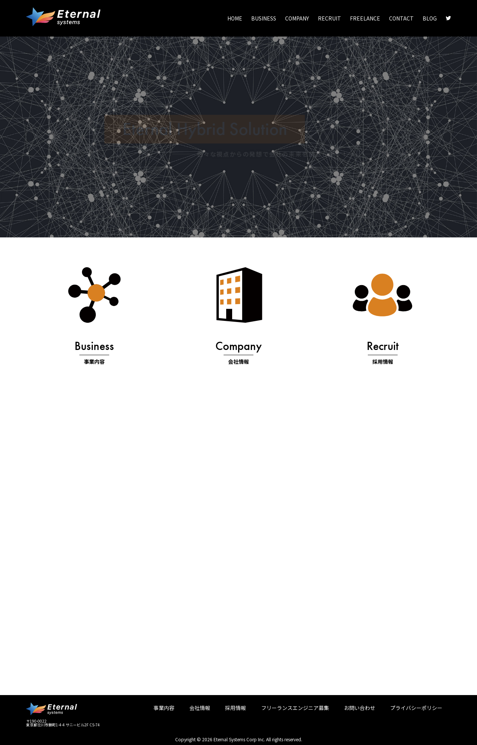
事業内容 (94, 361)
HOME (234, 18)
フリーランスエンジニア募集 (295, 707)
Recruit (383, 346)
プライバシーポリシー (416, 707)
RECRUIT (329, 18)
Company (238, 346)
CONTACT (401, 18)
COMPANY (297, 18)
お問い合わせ (359, 707)
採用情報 (382, 361)
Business (94, 346)
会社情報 (238, 361)
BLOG (430, 18)
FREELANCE (365, 18)
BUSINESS (263, 18)
